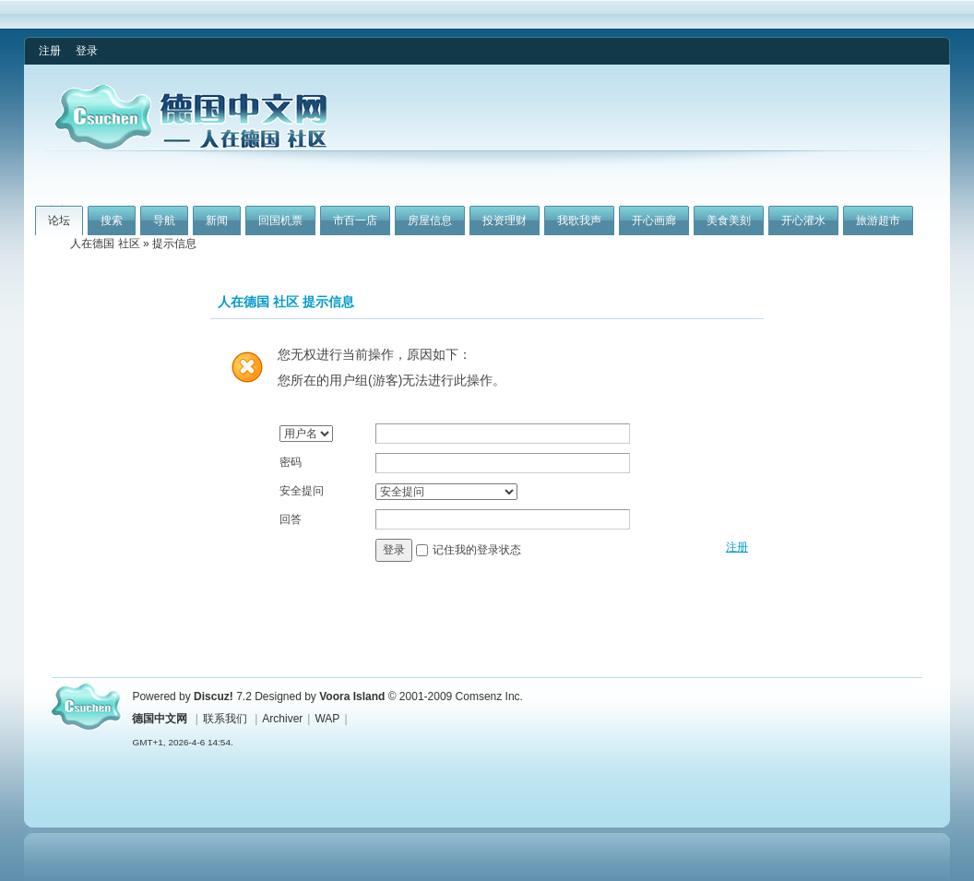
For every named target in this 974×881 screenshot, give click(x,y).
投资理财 (504, 220)
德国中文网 (159, 718)
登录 (87, 50)
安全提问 (301, 490)
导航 (164, 220)
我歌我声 (579, 220)
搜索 (112, 220)
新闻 (217, 220)
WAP (327, 718)
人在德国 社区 (104, 243)
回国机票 (280, 220)
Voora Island (352, 696)
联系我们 (225, 718)
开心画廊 (654, 220)
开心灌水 (803, 220)
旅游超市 (878, 220)
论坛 (59, 220)
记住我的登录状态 (477, 549)
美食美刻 (729, 220)
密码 (290, 462)
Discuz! (213, 696)
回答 (290, 519)
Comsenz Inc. (489, 696)
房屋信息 (430, 220)
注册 (50, 50)
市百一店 (355, 220)
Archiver (282, 718)
